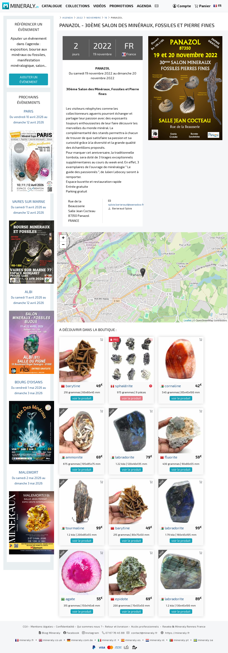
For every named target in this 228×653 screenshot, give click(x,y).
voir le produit (81, 398)
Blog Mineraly (49, 632)
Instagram (90, 632)
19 (106, 17)
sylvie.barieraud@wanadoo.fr (126, 204)
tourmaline (72, 528)
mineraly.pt (179, 639)
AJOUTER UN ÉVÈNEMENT (29, 79)
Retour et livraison (116, 626)
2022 (80, 17)
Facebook (71, 632)
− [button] (63, 245)
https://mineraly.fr (177, 632)
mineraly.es (131, 639)
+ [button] (63, 238)
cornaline (170, 385)
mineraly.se (203, 639)
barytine (70, 385)
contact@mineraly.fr (144, 632)
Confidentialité (65, 626)
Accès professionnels (145, 626)
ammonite (72, 457)
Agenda (67, 17)
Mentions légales (42, 626)
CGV (25, 626)
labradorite (122, 457)
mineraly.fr (24, 639)
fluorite (168, 457)
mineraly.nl (155, 639)
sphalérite (122, 385)
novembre (94, 17)
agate (68, 598)
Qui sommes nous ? (89, 626)
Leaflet (187, 320)
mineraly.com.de (80, 639)
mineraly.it (107, 639)
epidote (119, 598)
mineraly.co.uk (51, 639)
